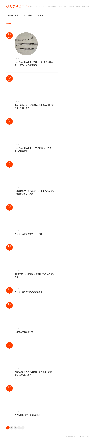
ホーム (31, 6)
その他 (17, 58)
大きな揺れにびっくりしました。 (28, 415)
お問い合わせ (85, 6)
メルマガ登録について (24, 332)
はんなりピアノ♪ (17, 6)
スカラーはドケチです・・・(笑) (28, 234)
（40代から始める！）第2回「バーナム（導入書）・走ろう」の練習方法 (34, 63)
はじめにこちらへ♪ (40, 6)
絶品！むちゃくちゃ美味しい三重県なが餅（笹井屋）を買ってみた (34, 106)
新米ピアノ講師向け (69, 6)
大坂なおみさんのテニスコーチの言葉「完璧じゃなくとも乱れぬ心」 (34, 373)
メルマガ (78, 6)
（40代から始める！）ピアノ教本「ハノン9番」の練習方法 (33, 149)
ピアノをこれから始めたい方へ (54, 6)
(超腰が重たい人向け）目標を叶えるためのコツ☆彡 (34, 275)
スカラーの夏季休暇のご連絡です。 (29, 292)
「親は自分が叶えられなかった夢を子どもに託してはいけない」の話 (34, 192)
